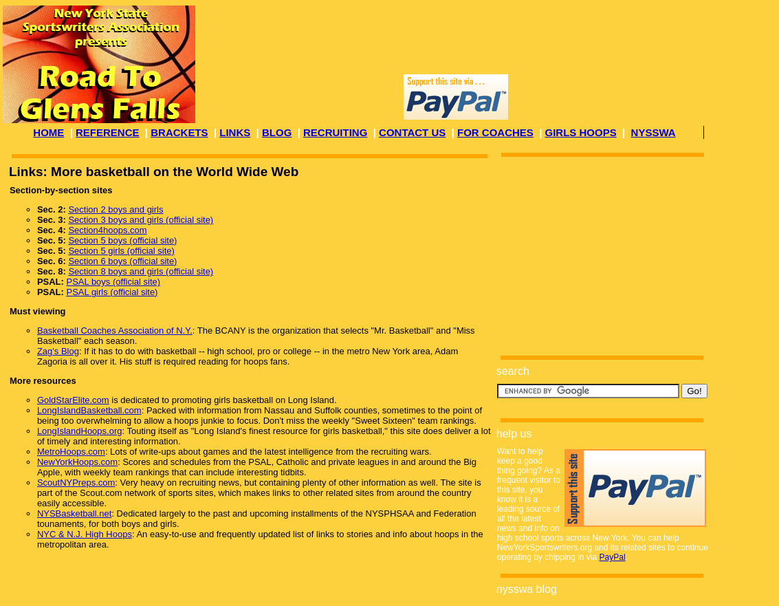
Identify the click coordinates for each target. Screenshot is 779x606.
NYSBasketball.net (74, 513)
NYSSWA (653, 132)
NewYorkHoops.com (77, 462)
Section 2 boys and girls (115, 209)
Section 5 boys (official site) (122, 240)
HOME (48, 132)
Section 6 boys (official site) (122, 261)
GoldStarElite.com (73, 400)
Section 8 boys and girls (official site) (140, 271)
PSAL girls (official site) (112, 292)
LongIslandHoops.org (79, 431)
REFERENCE (108, 132)
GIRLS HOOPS (581, 132)
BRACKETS (179, 132)
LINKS (234, 132)
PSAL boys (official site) (114, 282)
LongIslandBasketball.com (89, 410)
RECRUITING (335, 132)
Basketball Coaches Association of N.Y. (115, 330)
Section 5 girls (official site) (121, 251)
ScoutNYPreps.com (76, 482)
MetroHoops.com (71, 451)
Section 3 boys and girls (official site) (140, 220)
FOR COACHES (495, 132)
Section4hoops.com (107, 230)
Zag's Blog (58, 351)
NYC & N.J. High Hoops (84, 534)
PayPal (613, 557)
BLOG (277, 132)
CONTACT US (412, 132)
